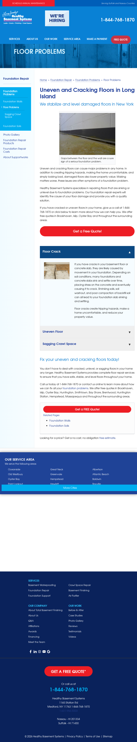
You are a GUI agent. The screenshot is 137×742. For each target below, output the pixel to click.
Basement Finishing (78, 589)
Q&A (31, 619)
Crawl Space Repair (79, 584)
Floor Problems (11, 106)
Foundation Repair (16, 77)
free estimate (107, 437)
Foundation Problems (10, 92)
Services (16, 39)
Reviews (72, 625)
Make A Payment (96, 39)
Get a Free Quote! (87, 230)
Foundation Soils (59, 425)
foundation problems (75, 387)
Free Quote (119, 39)
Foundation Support (39, 594)
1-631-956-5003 (68, 710)
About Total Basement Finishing (45, 609)
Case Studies (75, 614)
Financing (33, 635)
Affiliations (33, 625)
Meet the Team (36, 641)
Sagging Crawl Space (13, 114)
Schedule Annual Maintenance (28, 3)
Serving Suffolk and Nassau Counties (118, 3)
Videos (72, 635)
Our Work (52, 39)
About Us (33, 39)
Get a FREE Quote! (87, 408)
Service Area (72, 39)
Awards (32, 630)
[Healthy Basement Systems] (17, 17)
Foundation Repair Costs (14, 149)
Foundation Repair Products (14, 141)
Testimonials (74, 630)
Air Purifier (73, 594)
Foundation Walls (59, 419)
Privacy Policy (75, 735)
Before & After (76, 609)
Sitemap (107, 735)
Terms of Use (93, 735)
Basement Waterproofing (42, 584)
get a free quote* (68, 670)
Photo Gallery (11, 133)
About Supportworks (15, 156)
